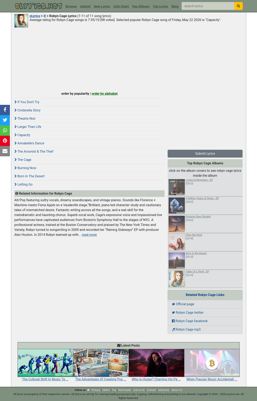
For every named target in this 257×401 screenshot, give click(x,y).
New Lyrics (102, 6)
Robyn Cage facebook (190, 321)
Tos (114, 390)
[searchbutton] (238, 6)
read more (89, 235)
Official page (183, 304)
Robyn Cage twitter (188, 312)
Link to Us (139, 390)
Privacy (96, 390)
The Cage (22, 160)
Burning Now (25, 168)
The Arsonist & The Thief (33, 151)
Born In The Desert (29, 176)
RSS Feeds (124, 390)
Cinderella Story (27, 110)
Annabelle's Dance (29, 143)
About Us (176, 390)
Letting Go (23, 184)
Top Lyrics (160, 6)
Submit (85, 6)
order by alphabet (105, 94)
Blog (175, 6)
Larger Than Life (27, 127)
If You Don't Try (26, 102)
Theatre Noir (25, 118)
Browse (71, 6)
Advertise (163, 390)
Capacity (22, 135)
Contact (151, 390)
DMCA (106, 390)
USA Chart (121, 6)
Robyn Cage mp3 (186, 329)
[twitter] (88, 390)
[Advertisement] (128, 59)
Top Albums (141, 6)
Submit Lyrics (205, 153)
